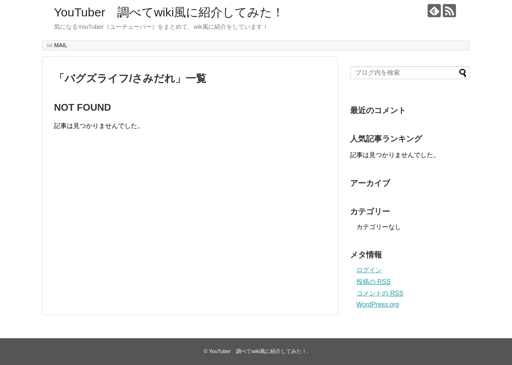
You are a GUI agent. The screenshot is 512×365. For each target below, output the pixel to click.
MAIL (57, 45)
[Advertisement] (121, 231)
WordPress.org (377, 304)
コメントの (379, 293)
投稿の (373, 281)
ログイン (369, 270)
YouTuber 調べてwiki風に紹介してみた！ (169, 12)
